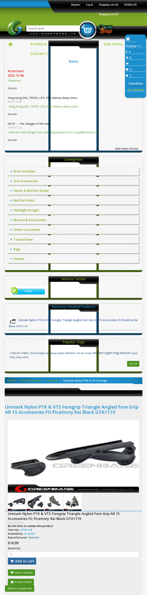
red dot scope (84, 353)
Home (11, 380)
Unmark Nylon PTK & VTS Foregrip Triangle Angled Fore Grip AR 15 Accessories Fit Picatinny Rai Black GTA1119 (73, 322)
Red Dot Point (22, 200)
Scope (134, 353)
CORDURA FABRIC (19, 353)
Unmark (33, 537)
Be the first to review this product (30, 526)
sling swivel (22, 357)
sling (12, 357)
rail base (70, 353)
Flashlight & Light (25, 210)
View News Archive (126, 148)
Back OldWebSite (136, 90)
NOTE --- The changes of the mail (29, 123)
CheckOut (135, 83)
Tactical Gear (22, 239)
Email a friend (20, 582)
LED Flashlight (37, 353)
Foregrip (52, 380)
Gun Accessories (24, 181)
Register (75, 4)
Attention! (16, 71)
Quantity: (14, 548)
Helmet (17, 259)
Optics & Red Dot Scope (30, 190)
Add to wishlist (21, 572)
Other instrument (25, 230)
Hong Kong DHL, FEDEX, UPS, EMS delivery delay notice (42, 98)
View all (133, 363)
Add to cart (22, 561)
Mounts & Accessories (28, 220)
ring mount (121, 353)
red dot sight (102, 353)
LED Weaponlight (55, 353)
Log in (89, 4)
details (12, 88)
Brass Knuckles (23, 171)
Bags (15, 249)
